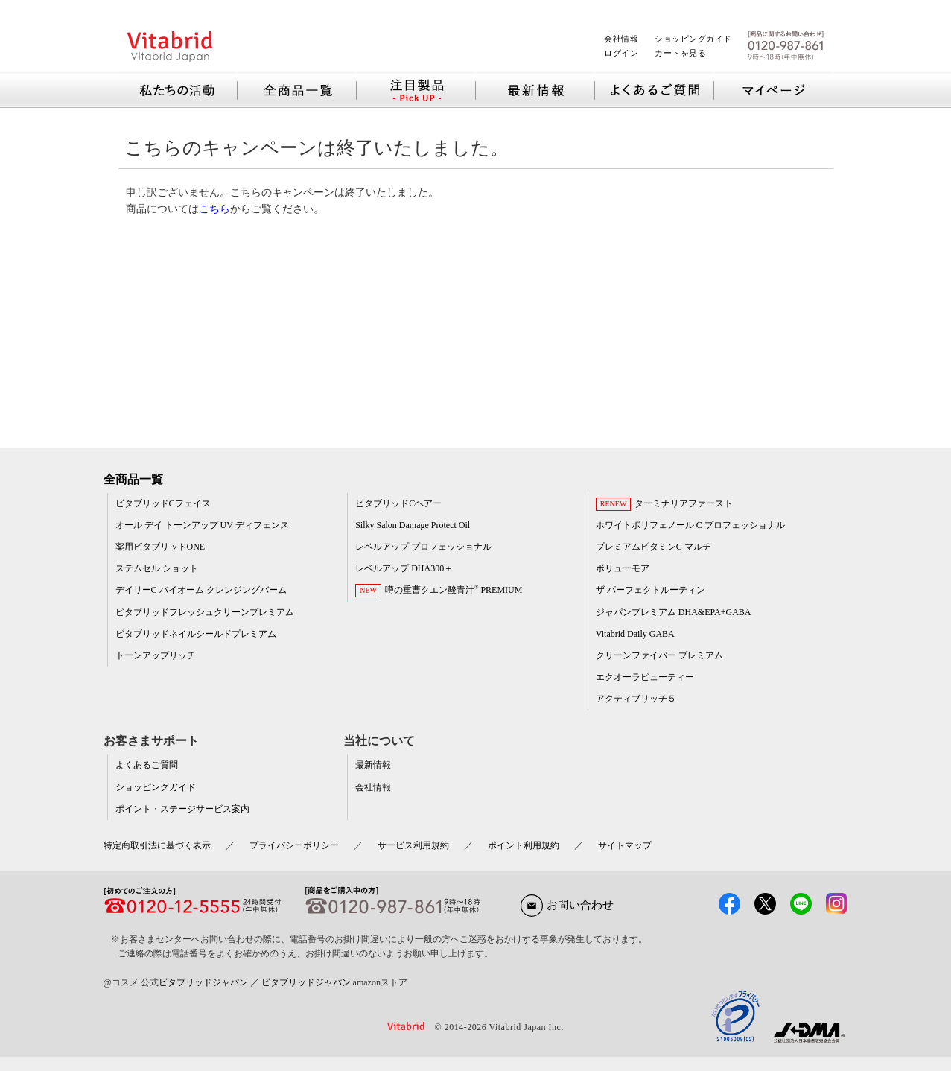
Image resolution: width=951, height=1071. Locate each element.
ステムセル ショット (156, 568)
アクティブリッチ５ (636, 698)
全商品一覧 (133, 479)
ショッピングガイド (693, 38)
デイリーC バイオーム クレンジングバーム (201, 590)
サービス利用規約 (413, 845)
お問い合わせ (567, 905)
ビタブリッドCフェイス (163, 503)
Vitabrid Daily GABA (635, 634)
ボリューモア (622, 568)
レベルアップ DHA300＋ (404, 568)
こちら (214, 208)
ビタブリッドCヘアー (398, 503)
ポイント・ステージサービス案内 (182, 809)
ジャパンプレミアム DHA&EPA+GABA (673, 612)
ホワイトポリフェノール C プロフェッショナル (690, 525)
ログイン (621, 52)
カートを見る (680, 52)
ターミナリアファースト (683, 503)
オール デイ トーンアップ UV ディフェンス (202, 525)
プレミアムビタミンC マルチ (653, 546)
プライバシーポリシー (294, 845)
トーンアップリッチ (155, 655)
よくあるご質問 (146, 765)
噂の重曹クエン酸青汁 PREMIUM (453, 590)
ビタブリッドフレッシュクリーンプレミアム (204, 612)
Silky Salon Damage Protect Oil (412, 525)
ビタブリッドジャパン (203, 982)
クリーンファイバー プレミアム (659, 655)
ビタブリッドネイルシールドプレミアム (195, 634)
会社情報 (621, 38)
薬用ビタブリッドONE (160, 546)
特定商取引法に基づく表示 (157, 845)
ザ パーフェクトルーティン (650, 590)
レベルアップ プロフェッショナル (423, 546)
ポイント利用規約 (523, 845)
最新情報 (373, 765)
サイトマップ (625, 845)
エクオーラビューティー (645, 677)
